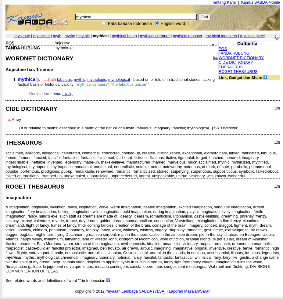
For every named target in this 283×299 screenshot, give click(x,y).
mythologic (96, 79)
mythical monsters (221, 36)
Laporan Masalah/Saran (189, 291)
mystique (22, 36)
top (215, 57)
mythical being (124, 36)
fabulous (64, 79)
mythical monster (187, 36)
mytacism (41, 36)
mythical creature (155, 36)
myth (57, 36)
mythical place (252, 36)
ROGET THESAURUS (238, 71)
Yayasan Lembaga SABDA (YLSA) (136, 291)
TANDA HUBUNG (234, 53)
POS (223, 48)
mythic (84, 36)
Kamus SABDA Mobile (260, 2)
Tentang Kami (224, 2)
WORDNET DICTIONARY (241, 58)
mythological (119, 79)
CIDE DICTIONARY (236, 62)
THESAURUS (231, 67)
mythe (70, 36)
